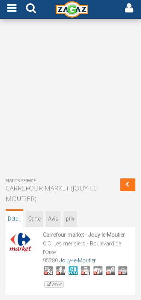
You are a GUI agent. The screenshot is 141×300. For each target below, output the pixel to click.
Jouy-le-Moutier (77, 260)
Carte (34, 219)
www (54, 284)
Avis (53, 219)
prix (70, 219)
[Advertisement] (70, 100)
